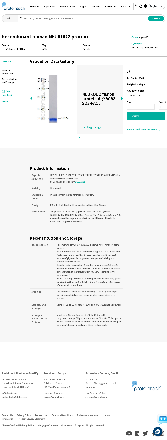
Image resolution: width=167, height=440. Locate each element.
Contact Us (7, 415)
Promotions (111, 6)
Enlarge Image (92, 127)
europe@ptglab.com (54, 397)
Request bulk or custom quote (144, 129)
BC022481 (80, 181)
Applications (49, 6)
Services (96, 6)
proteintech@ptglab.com (14, 397)
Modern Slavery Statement (32, 419)
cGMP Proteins (67, 6)
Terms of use (41, 415)
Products (34, 6)
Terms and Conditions (62, 415)
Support (83, 6)
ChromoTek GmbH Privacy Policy (18, 425)
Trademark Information (88, 415)
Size (129, 102)
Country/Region (136, 90)
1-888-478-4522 (10, 393)
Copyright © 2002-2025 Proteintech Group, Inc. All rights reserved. (71, 425)
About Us (125, 6)
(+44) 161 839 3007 (54, 393)
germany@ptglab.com (96, 397)
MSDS (5, 101)
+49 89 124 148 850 (95, 393)
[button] (157, 431)
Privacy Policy (24, 415)
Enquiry (135, 116)
